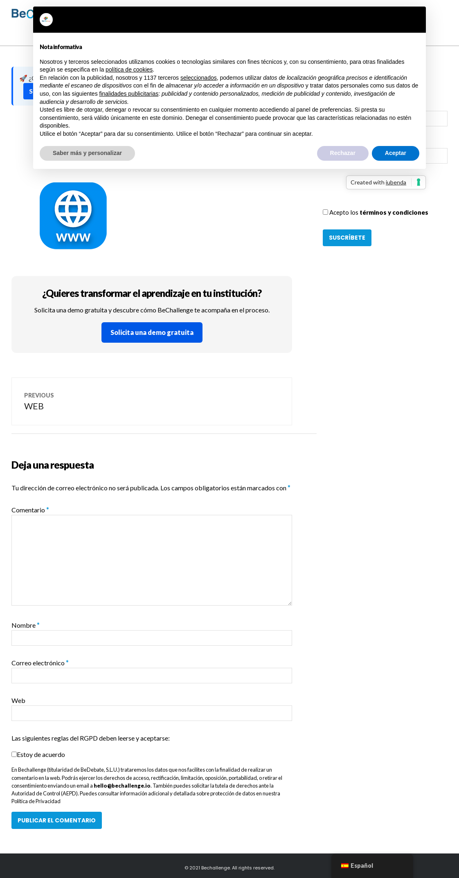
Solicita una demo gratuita (152, 332)
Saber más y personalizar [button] (87, 153)
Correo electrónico (40, 663)
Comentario (30, 510)
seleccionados (198, 77)
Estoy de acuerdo (41, 754)
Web (18, 700)
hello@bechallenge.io (122, 785)
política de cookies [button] (129, 69)
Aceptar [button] (395, 153)
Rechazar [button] (343, 153)
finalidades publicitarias (129, 93)
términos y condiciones (394, 212)
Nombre (25, 625)
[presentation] (385, 192)
